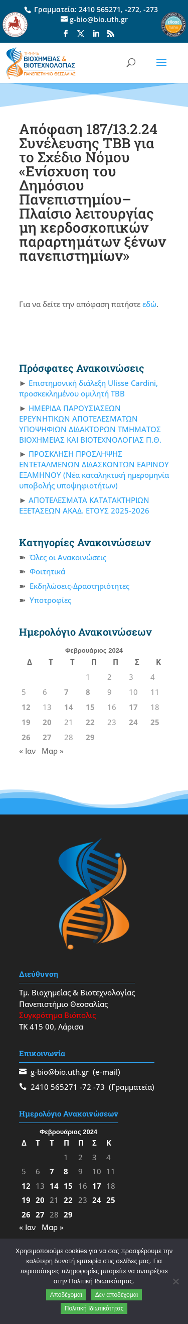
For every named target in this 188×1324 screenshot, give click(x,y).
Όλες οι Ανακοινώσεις (68, 557)
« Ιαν (27, 751)
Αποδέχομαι (66, 1294)
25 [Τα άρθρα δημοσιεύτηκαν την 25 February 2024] (154, 722)
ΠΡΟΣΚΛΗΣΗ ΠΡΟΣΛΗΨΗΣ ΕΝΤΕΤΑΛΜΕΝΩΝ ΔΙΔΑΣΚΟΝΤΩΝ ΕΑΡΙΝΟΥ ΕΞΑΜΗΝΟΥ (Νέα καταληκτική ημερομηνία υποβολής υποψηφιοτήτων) (94, 469)
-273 (150, 9)
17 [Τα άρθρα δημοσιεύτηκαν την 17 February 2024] (133, 707)
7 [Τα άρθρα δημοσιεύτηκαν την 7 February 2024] (66, 692)
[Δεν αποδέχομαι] (175, 1281)
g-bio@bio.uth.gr (60, 1072)
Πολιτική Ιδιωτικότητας (94, 1308)
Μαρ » (53, 751)
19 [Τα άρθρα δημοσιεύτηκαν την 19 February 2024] (26, 722)
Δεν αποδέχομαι (116, 1294)
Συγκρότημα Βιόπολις (57, 1015)
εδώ (149, 304)
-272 (132, 9)
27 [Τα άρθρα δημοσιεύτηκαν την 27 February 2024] (47, 737)
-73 (99, 1087)
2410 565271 (100, 9)
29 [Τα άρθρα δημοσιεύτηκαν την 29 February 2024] (90, 737)
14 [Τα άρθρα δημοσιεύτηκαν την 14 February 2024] (68, 707)
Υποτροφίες (50, 600)
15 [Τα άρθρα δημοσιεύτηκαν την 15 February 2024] (90, 707)
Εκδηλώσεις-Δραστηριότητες (79, 586)
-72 (85, 1087)
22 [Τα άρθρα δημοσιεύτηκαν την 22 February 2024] (90, 722)
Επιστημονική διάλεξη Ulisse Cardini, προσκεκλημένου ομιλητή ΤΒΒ (88, 388)
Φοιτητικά (47, 571)
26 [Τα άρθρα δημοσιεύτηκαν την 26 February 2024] (26, 737)
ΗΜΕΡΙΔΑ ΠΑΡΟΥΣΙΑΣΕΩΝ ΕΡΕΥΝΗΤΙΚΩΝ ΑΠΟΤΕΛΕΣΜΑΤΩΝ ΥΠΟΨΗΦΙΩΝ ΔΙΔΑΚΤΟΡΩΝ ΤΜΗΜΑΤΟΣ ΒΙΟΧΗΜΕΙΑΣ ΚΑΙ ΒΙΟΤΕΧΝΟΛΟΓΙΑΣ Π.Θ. (90, 424)
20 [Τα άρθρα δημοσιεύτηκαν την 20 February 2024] (47, 722)
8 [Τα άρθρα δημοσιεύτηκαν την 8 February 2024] (88, 692)
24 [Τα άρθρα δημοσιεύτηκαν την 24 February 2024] (133, 722)
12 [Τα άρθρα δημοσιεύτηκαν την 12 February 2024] (26, 707)
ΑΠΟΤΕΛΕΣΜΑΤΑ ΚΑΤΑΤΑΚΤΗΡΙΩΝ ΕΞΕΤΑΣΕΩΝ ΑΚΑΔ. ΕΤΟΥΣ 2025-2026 (84, 505)
